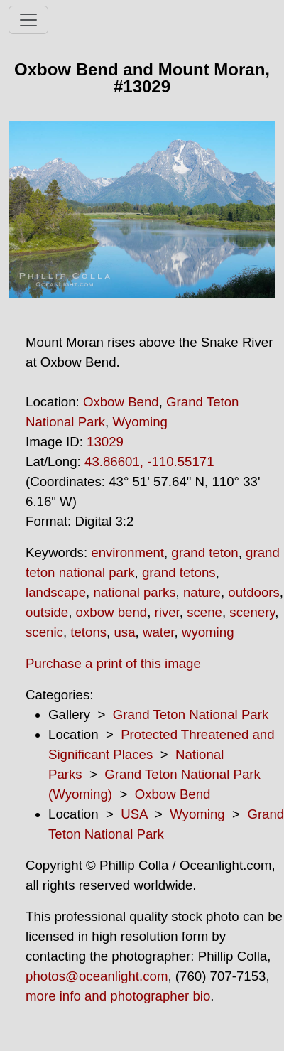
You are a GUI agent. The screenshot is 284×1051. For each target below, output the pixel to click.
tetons (88, 632)
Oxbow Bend (121, 401)
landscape (56, 592)
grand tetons (179, 572)
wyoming (208, 632)
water (159, 632)
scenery (252, 612)
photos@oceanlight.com (97, 976)
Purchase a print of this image (113, 663)
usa (124, 632)
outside (47, 612)
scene (204, 612)
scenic (44, 632)
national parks (134, 592)
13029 (105, 441)
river (167, 612)
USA (134, 814)
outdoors (254, 592)
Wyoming (140, 421)
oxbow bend (112, 612)
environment (127, 552)
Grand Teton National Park (191, 714)
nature (202, 592)
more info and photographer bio (118, 995)
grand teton (204, 552)
